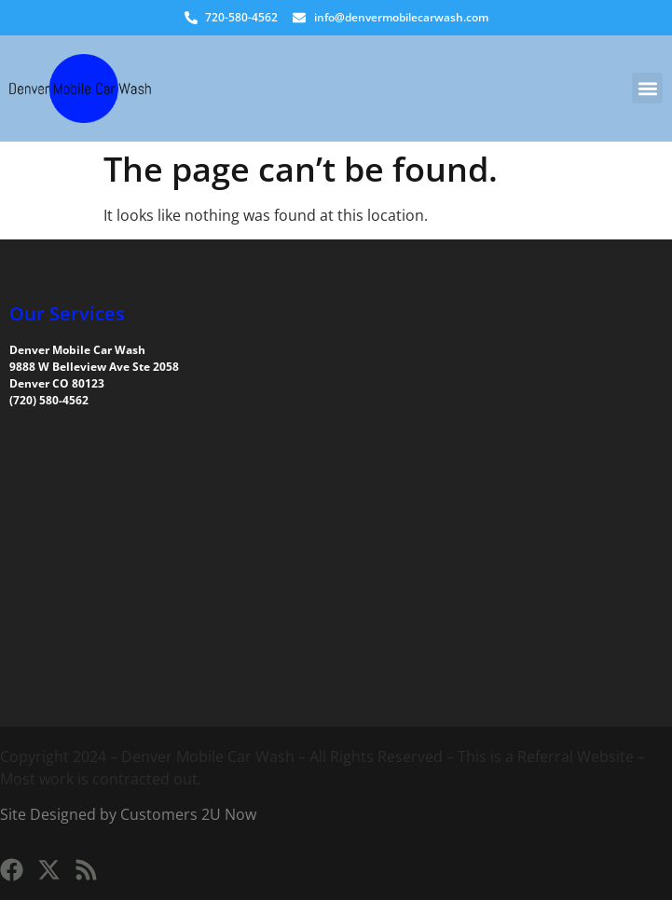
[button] (647, 88)
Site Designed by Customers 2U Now (128, 814)
